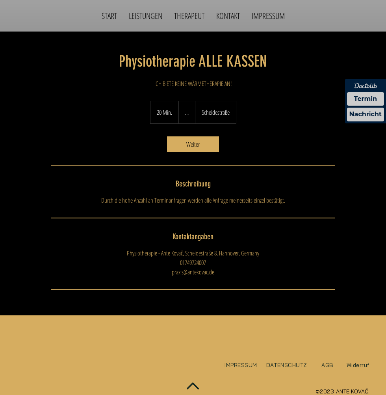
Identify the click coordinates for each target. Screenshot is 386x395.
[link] (193, 144)
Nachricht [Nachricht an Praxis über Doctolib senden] (365, 114)
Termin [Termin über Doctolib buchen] (365, 98)
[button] (145, 16)
